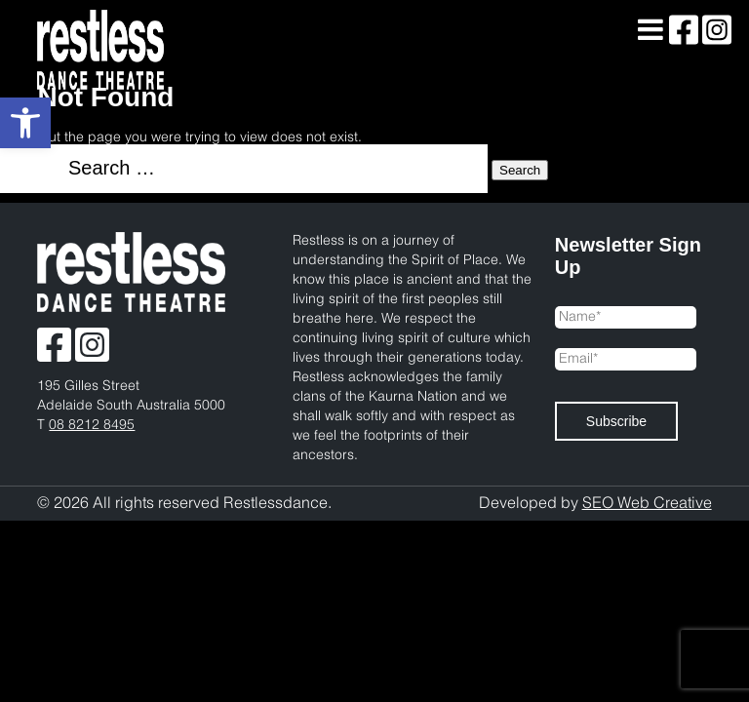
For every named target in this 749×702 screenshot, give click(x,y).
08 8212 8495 (92, 425)
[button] (25, 123)
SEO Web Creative (647, 503)
